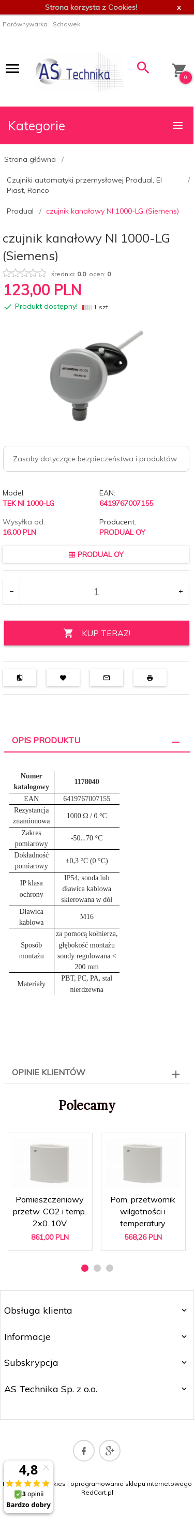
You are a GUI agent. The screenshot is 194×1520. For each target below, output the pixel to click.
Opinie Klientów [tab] (48, 1072)
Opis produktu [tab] (46, 740)
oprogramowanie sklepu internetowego (131, 1483)
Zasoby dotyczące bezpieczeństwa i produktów (95, 458)
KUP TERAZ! (96, 633)
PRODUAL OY (122, 532)
